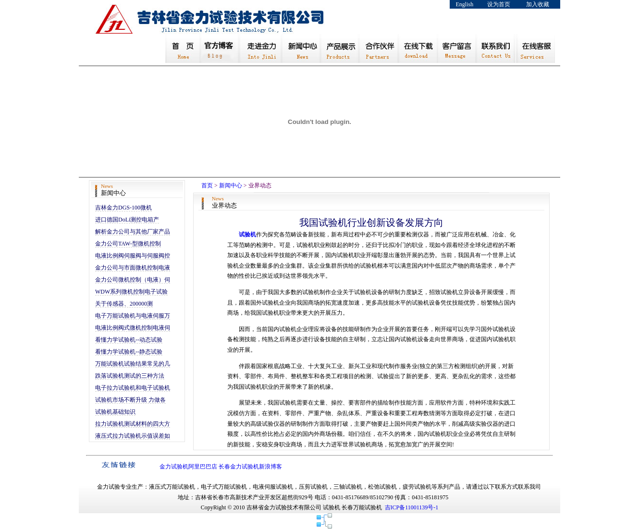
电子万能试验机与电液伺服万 (132, 315)
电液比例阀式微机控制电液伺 (132, 327)
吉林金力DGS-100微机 (123, 207)
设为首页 (498, 4)
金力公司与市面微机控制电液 (132, 267)
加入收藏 (537, 4)
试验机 (247, 234)
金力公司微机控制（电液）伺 (132, 279)
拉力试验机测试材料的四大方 (132, 423)
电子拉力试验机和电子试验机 (132, 387)
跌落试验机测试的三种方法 (129, 375)
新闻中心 (230, 185)
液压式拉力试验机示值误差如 (132, 435)
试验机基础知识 (115, 411)
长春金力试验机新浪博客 (250, 466)
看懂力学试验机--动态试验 (128, 339)
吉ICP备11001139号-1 (412, 507)
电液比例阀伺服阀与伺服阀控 (132, 255)
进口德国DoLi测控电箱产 (127, 219)
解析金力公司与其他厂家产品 (132, 231)
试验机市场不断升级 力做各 (130, 399)
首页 (207, 185)
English (465, 4)
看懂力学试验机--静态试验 (128, 351)
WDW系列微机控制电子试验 (131, 291)
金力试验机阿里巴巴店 (188, 466)
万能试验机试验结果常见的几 (132, 363)
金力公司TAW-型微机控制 (128, 243)
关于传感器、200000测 (124, 303)
